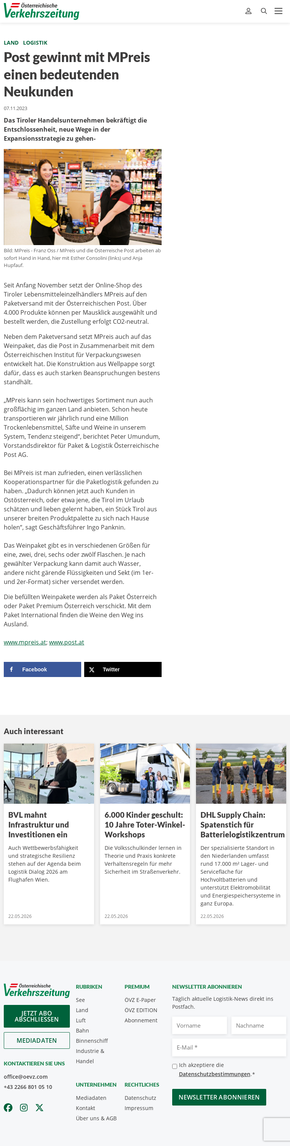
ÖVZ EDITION (141, 1010)
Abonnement (141, 1020)
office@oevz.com (26, 1076)
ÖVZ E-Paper (140, 999)
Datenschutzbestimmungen (214, 1074)
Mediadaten (37, 1040)
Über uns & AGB (96, 1118)
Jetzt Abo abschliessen (37, 1016)
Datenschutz (140, 1097)
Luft (81, 1020)
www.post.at (66, 642)
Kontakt (85, 1108)
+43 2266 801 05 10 (28, 1086)
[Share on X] (123, 669)
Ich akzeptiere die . (217, 1069)
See (80, 999)
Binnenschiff (92, 1040)
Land (11, 42)
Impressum (139, 1108)
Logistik (35, 42)
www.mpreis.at (25, 642)
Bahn (82, 1030)
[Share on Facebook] (42, 669)
